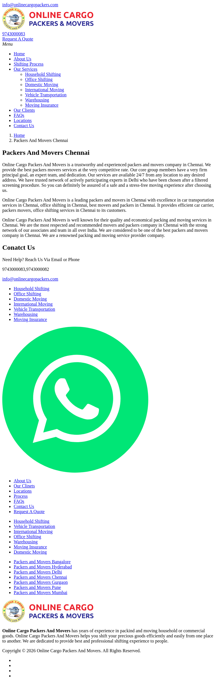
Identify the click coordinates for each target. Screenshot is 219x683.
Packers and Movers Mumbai (40, 592)
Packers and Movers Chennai (40, 577)
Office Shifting (38, 79)
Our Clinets (24, 485)
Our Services (25, 69)
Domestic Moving (41, 84)
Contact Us (24, 125)
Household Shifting (43, 74)
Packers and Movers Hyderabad (43, 566)
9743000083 (13, 33)
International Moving (44, 89)
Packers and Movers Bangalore (42, 561)
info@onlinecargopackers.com (30, 4)
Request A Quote (17, 38)
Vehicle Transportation (45, 94)
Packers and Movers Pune (37, 587)
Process (21, 496)
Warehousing (37, 99)
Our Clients (24, 110)
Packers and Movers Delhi (38, 572)
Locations (23, 120)
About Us (22, 58)
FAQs (19, 115)
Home (19, 53)
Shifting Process (28, 64)
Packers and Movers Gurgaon (41, 582)
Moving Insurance (41, 105)
